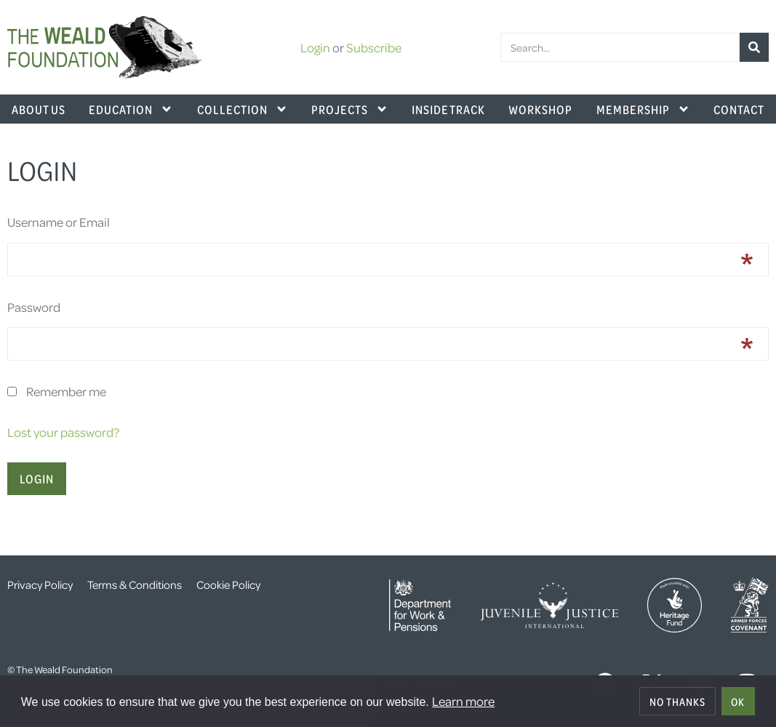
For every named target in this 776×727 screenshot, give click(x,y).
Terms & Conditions (134, 584)
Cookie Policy (228, 584)
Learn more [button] (463, 701)
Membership (643, 109)
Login (315, 47)
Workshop (540, 109)
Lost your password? (63, 432)
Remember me (66, 391)
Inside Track (448, 109)
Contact (738, 109)
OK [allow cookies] (738, 701)
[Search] (754, 47)
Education (131, 109)
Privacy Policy (40, 584)
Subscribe (373, 47)
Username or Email (58, 222)
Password (33, 307)
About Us (38, 109)
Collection (242, 109)
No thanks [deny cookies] (677, 701)
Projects (349, 109)
